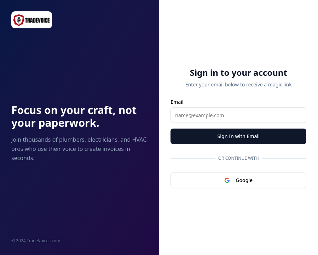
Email (177, 102)
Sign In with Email (239, 136)
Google (238, 180)
